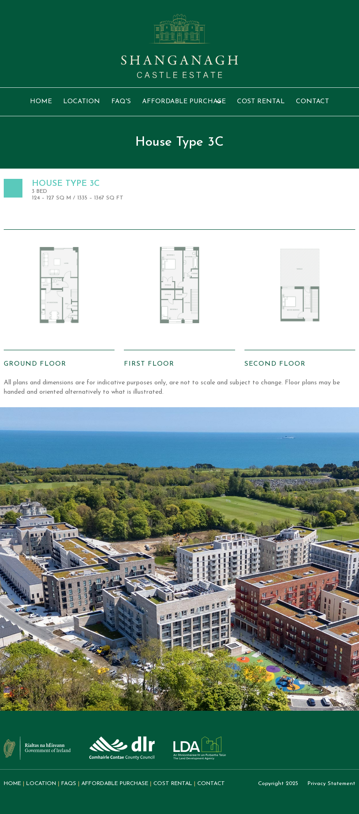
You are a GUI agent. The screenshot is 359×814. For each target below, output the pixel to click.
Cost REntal (172, 783)
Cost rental (261, 101)
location (81, 101)
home (12, 783)
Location (41, 783)
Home (41, 101)
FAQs (68, 783)
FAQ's (121, 101)
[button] (183, 102)
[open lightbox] (59, 299)
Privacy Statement (331, 783)
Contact (312, 101)
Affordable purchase (114, 783)
